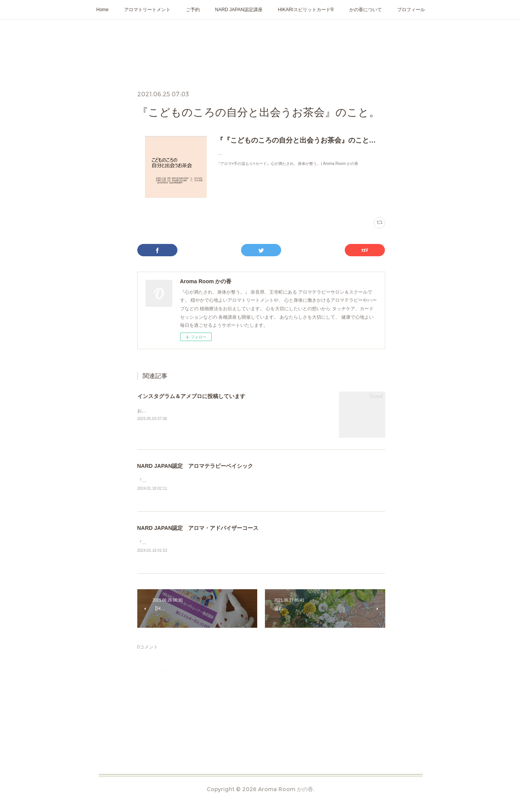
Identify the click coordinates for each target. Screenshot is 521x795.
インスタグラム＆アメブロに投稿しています (191, 396)
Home (102, 9)
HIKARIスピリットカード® (306, 9)
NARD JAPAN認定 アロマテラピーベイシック (195, 466)
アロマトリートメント (147, 9)
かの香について (365, 9)
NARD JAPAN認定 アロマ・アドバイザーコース (198, 528)
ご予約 (193, 9)
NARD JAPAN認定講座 (239, 9)
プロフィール (411, 9)
